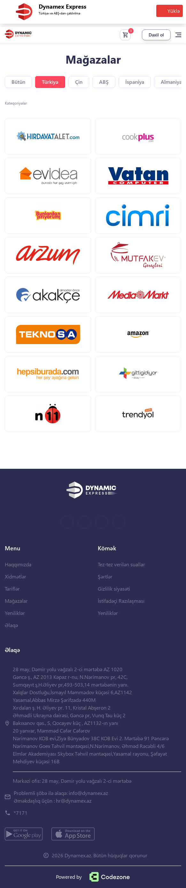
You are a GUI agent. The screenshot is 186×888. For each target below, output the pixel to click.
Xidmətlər (15, 576)
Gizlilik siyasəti (114, 588)
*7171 (20, 812)
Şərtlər (105, 576)
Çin (78, 81)
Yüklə (173, 10)
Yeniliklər (15, 612)
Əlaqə (11, 625)
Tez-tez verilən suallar (121, 564)
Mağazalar (16, 600)
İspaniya (134, 81)
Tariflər (12, 588)
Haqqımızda (18, 564)
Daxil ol (156, 35)
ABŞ (104, 81)
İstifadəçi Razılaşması (121, 600)
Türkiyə (50, 81)
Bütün (18, 81)
